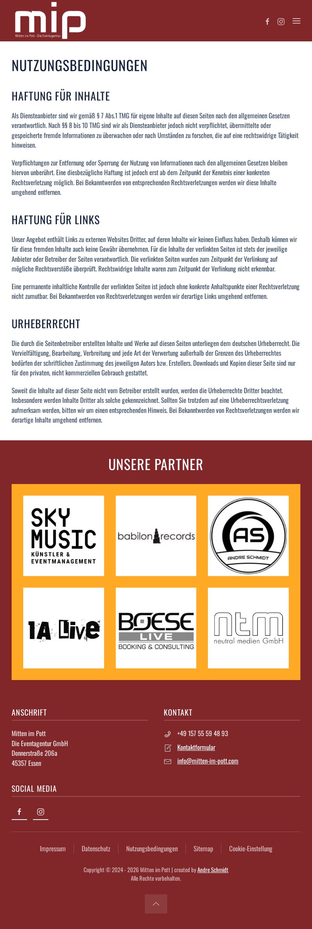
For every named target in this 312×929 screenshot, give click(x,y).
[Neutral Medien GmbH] (247, 627)
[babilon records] (155, 535)
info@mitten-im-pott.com (207, 760)
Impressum (52, 848)
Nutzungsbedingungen (151, 848)
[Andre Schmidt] (247, 535)
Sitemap (202, 848)
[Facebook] (267, 20)
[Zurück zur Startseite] (50, 20)
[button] (296, 20)
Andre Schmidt (211, 869)
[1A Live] (62, 627)
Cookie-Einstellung (249, 848)
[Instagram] (281, 20)
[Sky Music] (62, 535)
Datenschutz (95, 848)
